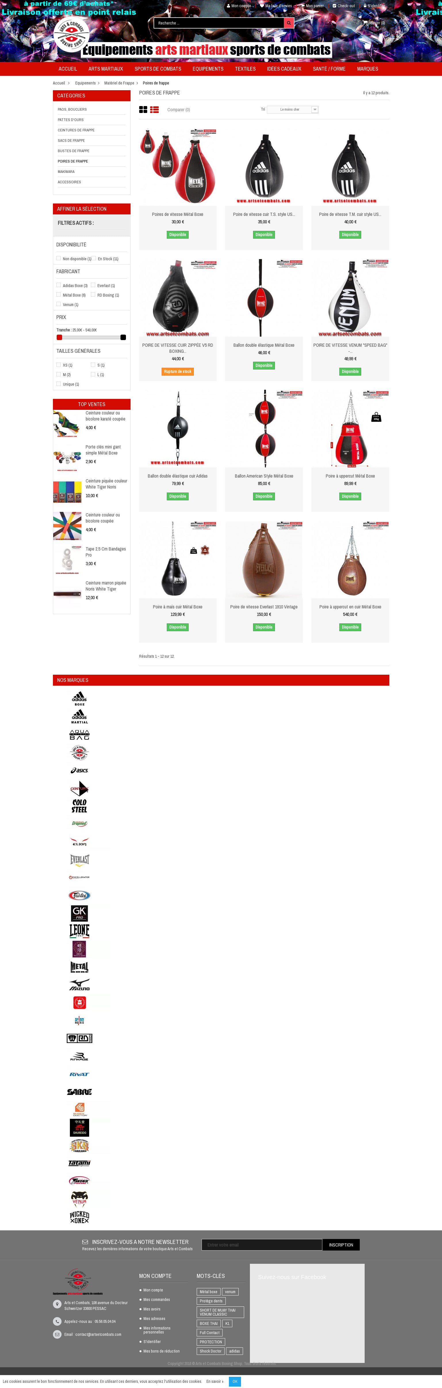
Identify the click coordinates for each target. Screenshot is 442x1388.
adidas (234, 1351)
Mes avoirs (151, 1309)
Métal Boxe (74, 295)
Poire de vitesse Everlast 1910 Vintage (264, 607)
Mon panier (312, 6)
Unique (71, 384)
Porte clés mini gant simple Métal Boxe (103, 450)
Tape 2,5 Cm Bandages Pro (106, 552)
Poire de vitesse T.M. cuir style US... (350, 214)
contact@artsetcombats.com (98, 1334)
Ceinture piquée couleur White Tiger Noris (106, 484)
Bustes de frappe (73, 150)
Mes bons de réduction (161, 1351)
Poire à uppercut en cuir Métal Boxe (350, 607)
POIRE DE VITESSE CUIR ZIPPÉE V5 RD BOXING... (177, 348)
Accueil (59, 83)
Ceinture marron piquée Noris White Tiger (106, 586)
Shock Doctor (210, 1351)
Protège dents (211, 1301)
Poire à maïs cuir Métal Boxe (178, 607)
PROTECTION (211, 1341)
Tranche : (64, 330)
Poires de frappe (73, 161)
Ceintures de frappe (76, 130)
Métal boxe (208, 1291)
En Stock (108, 258)
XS (67, 365)
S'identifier (374, 6)
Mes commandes (156, 1300)
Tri (263, 109)
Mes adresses (154, 1319)
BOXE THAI (209, 1323)
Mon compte (237, 6)
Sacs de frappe (71, 140)
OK (235, 1381)
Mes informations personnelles (157, 1330)
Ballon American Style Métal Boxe (264, 476)
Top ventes (91, 404)
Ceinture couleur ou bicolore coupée (103, 518)
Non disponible (77, 258)
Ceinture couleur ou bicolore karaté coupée (105, 416)
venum (230, 1291)
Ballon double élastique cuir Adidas (178, 476)
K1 (227, 1323)
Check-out (344, 6)
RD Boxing (108, 295)
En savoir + (215, 1381)
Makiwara (66, 171)
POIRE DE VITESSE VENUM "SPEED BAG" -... (350, 348)
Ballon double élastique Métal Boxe (264, 345)
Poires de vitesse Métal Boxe (178, 214)
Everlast (106, 285)
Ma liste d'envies (276, 6)
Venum (71, 304)
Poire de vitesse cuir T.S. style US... (264, 214)
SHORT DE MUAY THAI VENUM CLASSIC (218, 1312)
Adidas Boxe (75, 285)
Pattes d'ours (71, 119)
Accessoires (69, 182)
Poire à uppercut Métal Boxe (350, 476)
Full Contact (209, 1332)
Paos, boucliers (72, 109)
